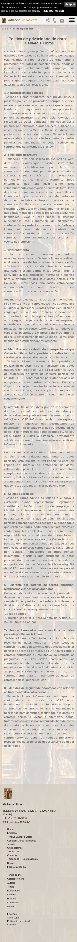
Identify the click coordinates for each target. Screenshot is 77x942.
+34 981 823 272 (18, 818)
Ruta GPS (14, 851)
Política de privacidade (22, 29)
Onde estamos (15, 848)
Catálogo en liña (15, 879)
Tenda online (14, 875)
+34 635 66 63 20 (19, 821)
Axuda (10, 906)
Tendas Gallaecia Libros (19, 837)
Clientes (11, 894)
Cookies (11, 924)
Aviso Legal (13, 917)
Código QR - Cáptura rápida (23, 859)
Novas (10, 863)
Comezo (6, 29)
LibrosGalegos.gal (16, 867)
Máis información (53, 10)
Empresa (12, 833)
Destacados (13, 890)
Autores (11, 883)
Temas (10, 887)
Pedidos (11, 898)
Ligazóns (12, 914)
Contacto (12, 855)
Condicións (13, 902)
